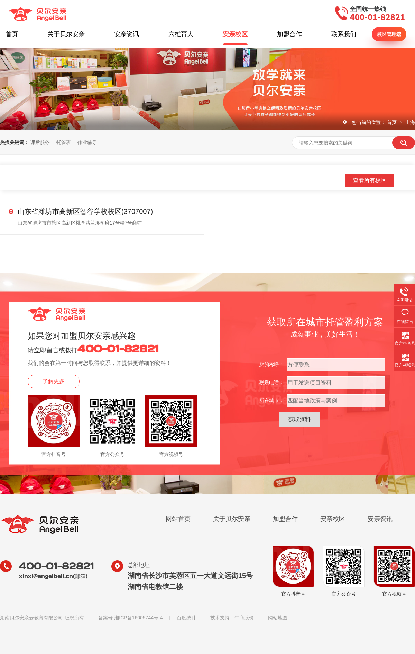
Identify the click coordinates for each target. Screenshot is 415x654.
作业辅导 (87, 142)
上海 (410, 122)
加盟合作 (289, 34)
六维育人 (180, 34)
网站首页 (178, 518)
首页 (12, 34)
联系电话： (271, 382)
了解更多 (54, 381)
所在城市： (271, 400)
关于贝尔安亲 (66, 34)
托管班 (63, 142)
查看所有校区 (369, 180)
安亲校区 (235, 34)
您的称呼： (271, 364)
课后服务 (40, 142)
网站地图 (277, 617)
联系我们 (343, 34)
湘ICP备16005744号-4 (138, 617)
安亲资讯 (126, 34)
